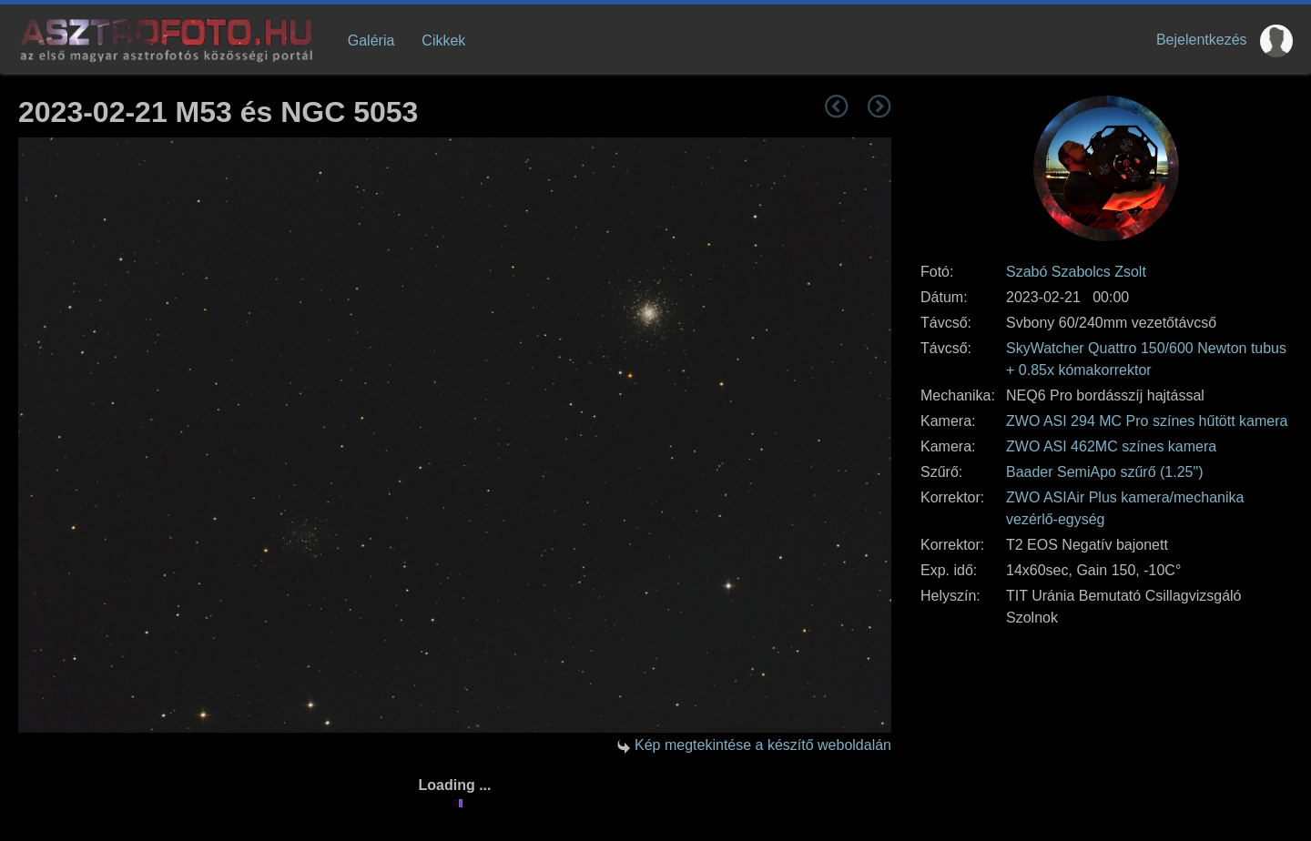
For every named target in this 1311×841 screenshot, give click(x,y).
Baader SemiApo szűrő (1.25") (1104, 472)
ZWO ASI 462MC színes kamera (1111, 446)
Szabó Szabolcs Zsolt (1076, 271)
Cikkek (443, 40)
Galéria (371, 40)
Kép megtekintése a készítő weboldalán (763, 745)
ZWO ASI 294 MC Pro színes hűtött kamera (1146, 421)
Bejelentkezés (1201, 39)
